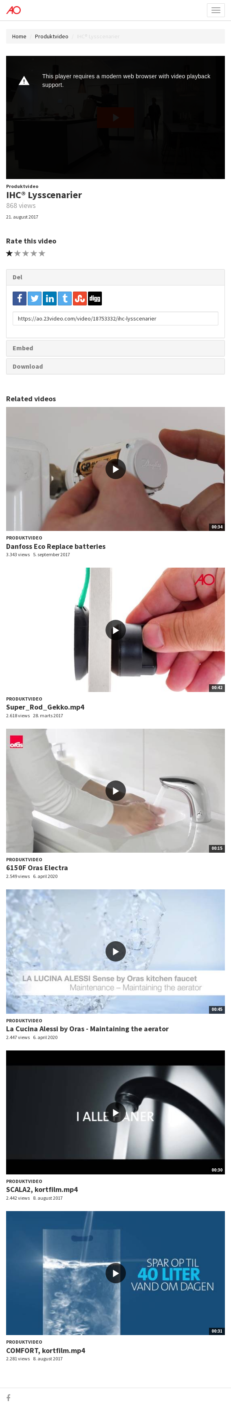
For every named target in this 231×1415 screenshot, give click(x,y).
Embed (23, 348)
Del (17, 277)
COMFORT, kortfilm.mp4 (45, 1350)
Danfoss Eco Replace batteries (56, 546)
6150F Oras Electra (37, 867)
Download (28, 366)
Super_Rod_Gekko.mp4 (45, 707)
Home (19, 36)
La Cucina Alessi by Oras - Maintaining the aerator (87, 1028)
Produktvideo (51, 36)
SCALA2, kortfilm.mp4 (42, 1189)
